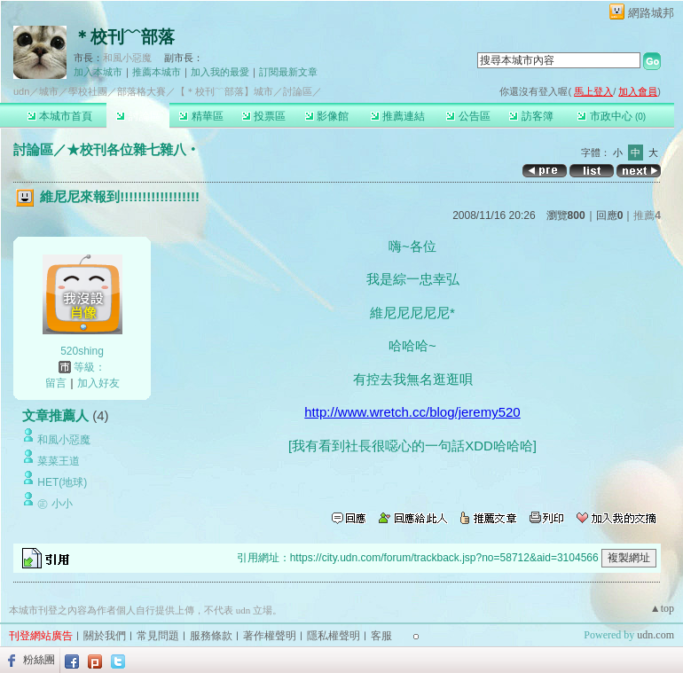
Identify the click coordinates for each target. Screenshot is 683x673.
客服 (381, 636)
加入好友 (98, 383)
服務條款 (211, 636)
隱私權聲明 (333, 636)
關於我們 (104, 636)
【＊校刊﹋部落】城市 (224, 91)
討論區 (138, 116)
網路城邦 (651, 13)
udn (21, 91)
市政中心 (611, 116)
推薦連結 (398, 116)
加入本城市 (98, 72)
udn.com (655, 635)
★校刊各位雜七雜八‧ (133, 149)
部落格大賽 (141, 91)
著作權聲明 (269, 636)
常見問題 (158, 636)
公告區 (468, 116)
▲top (662, 608)
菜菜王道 (58, 461)
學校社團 (87, 91)
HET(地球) (62, 482)
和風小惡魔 (127, 57)
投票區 (264, 116)
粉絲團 (39, 659)
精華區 (201, 116)
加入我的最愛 (220, 72)
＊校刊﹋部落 (124, 36)
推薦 (647, 215)
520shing (82, 351)
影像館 (327, 116)
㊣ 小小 (54, 503)
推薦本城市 (156, 72)
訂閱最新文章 (288, 72)
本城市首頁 (59, 116)
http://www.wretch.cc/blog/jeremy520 (412, 411)
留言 (56, 383)
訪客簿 (531, 116)
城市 (49, 91)
